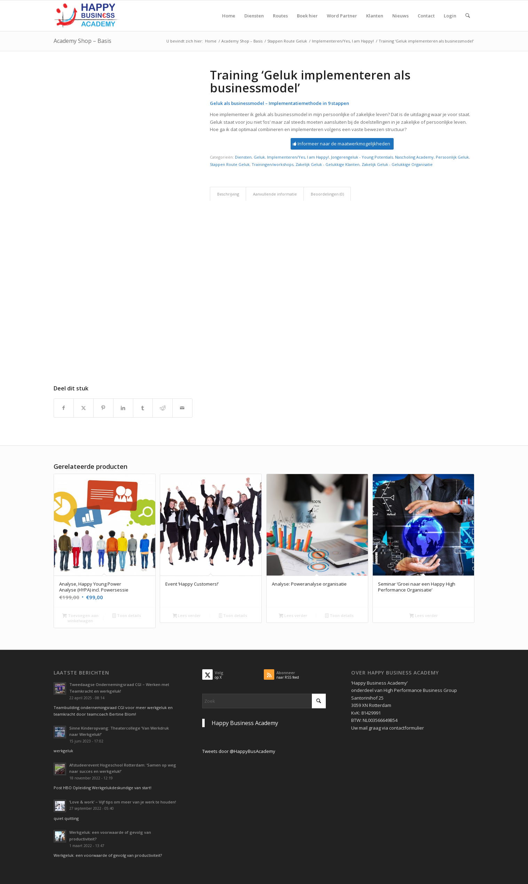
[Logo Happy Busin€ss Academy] (87, 15)
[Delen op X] (83, 408)
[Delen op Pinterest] (103, 408)
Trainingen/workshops (272, 164)
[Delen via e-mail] (182, 408)
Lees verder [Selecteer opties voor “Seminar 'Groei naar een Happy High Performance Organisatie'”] (423, 616)
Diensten (243, 157)
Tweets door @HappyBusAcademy (238, 751)
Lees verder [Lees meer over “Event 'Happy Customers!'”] (187, 616)
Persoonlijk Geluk (452, 157)
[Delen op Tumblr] (143, 408)
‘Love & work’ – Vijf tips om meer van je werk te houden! (122, 802)
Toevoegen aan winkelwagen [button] (80, 618)
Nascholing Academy (414, 157)
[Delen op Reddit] (162, 408)
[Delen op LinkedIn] (123, 408)
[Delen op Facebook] (64, 408)
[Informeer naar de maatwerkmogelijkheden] (342, 144)
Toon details (126, 616)
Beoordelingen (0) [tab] (327, 194)
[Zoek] (467, 15)
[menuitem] (229, 15)
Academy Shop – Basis (82, 41)
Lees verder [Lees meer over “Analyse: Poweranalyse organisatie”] (293, 616)
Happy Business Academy (245, 723)
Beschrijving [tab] (228, 194)
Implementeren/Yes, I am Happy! (298, 157)
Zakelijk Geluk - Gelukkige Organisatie (397, 164)
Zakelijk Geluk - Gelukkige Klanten (327, 164)
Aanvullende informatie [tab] (275, 194)
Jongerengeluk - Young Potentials (362, 157)
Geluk (259, 157)
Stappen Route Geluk (230, 164)
